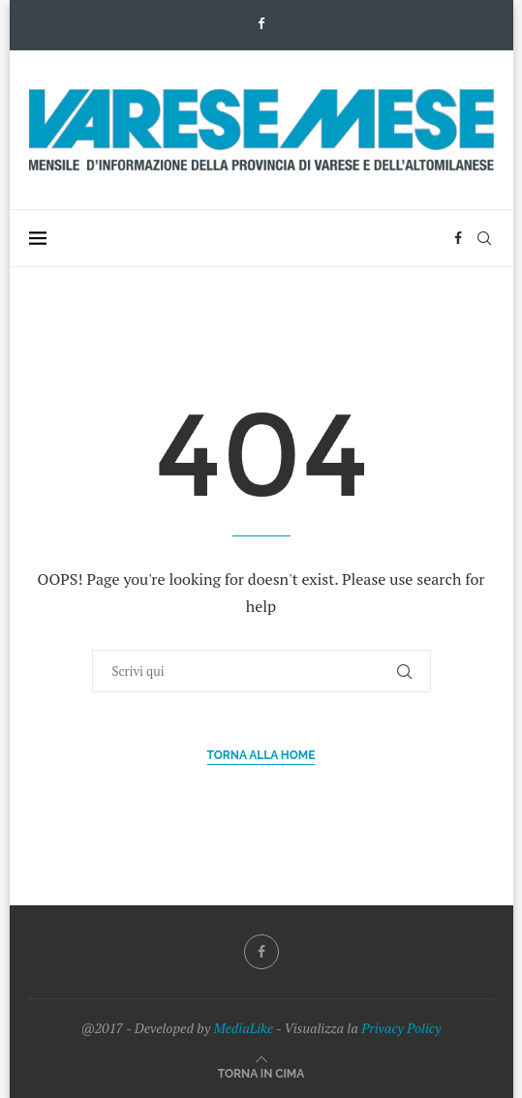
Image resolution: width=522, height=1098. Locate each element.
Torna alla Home (261, 755)
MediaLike (243, 1028)
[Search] (484, 238)
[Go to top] (261, 1072)
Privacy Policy (401, 1028)
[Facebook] (261, 23)
